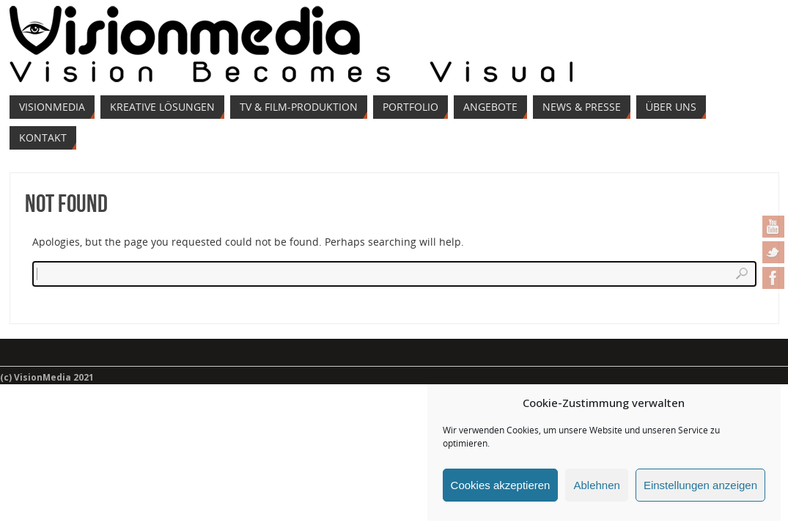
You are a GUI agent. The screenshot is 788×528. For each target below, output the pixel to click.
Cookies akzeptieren (501, 485)
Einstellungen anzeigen (700, 485)
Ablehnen (596, 485)
